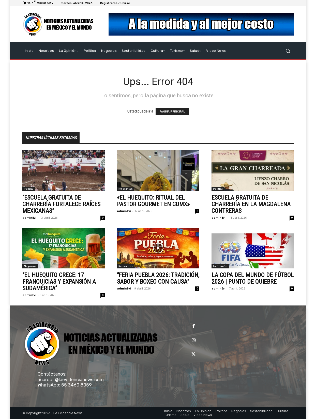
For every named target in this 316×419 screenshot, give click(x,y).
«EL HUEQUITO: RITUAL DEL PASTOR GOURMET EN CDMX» (153, 201)
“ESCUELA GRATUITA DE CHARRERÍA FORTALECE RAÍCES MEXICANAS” (61, 204)
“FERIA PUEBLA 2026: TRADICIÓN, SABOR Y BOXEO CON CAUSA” (158, 278)
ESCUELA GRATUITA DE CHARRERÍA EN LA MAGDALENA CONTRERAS (251, 204)
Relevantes (125, 188)
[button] (288, 51)
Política (29, 188)
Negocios (30, 266)
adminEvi (29, 217)
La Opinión (220, 266)
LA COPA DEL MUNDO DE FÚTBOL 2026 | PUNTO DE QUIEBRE (253, 278)
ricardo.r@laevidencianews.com (71, 379)
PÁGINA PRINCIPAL (172, 111)
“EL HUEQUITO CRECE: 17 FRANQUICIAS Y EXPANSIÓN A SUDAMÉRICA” (59, 281)
